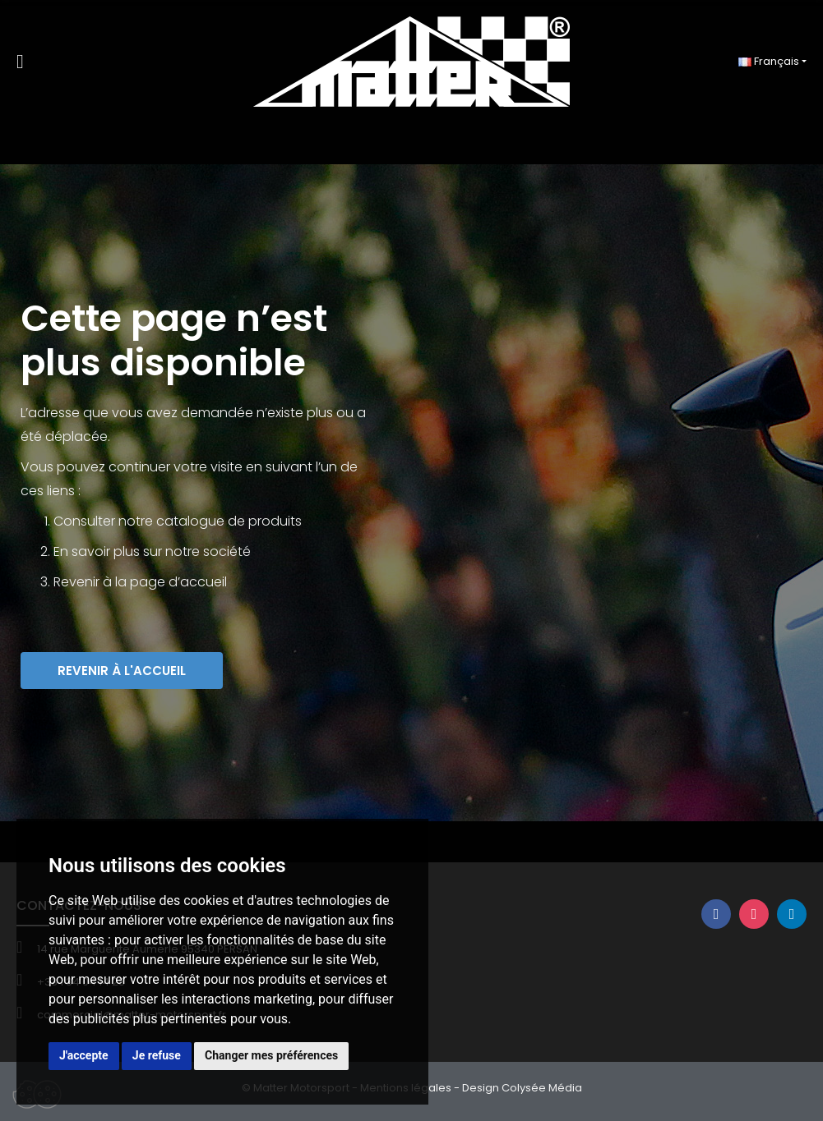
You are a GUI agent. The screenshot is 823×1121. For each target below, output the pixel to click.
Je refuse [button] (156, 1055)
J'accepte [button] (84, 1055)
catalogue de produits (229, 521)
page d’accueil (178, 581)
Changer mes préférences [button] (271, 1055)
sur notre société (197, 551)
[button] (122, 670)
